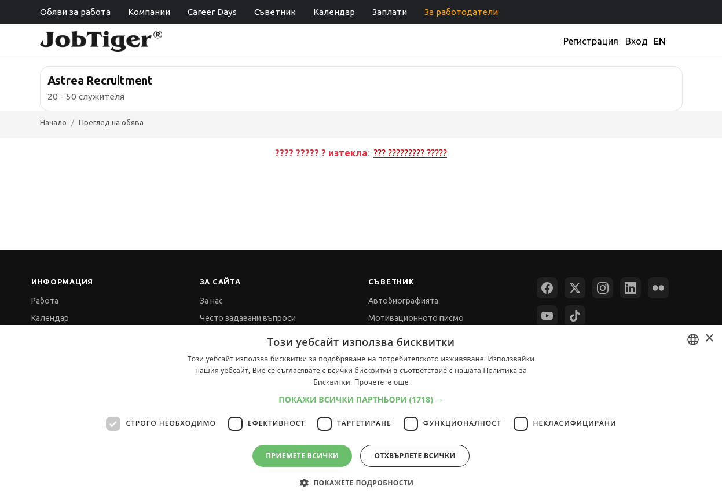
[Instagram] (602, 287)
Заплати (389, 12)
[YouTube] (547, 315)
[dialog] (361, 414)
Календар (334, 12)
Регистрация (590, 41)
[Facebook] (547, 287)
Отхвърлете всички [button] (414, 456)
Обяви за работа (75, 12)
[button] (361, 399)
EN (659, 41)
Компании (149, 12)
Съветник (275, 12)
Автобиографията (403, 300)
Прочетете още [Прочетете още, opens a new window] (381, 382)
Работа (44, 300)
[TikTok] (575, 315)
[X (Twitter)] (575, 287)
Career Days (212, 12)
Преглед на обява (111, 122)
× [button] (709, 338)
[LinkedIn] (630, 287)
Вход (636, 41)
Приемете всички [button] (302, 456)
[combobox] (693, 339)
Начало (53, 122)
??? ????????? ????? (410, 153)
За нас (211, 300)
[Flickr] (658, 287)
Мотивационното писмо (416, 318)
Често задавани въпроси (248, 318)
